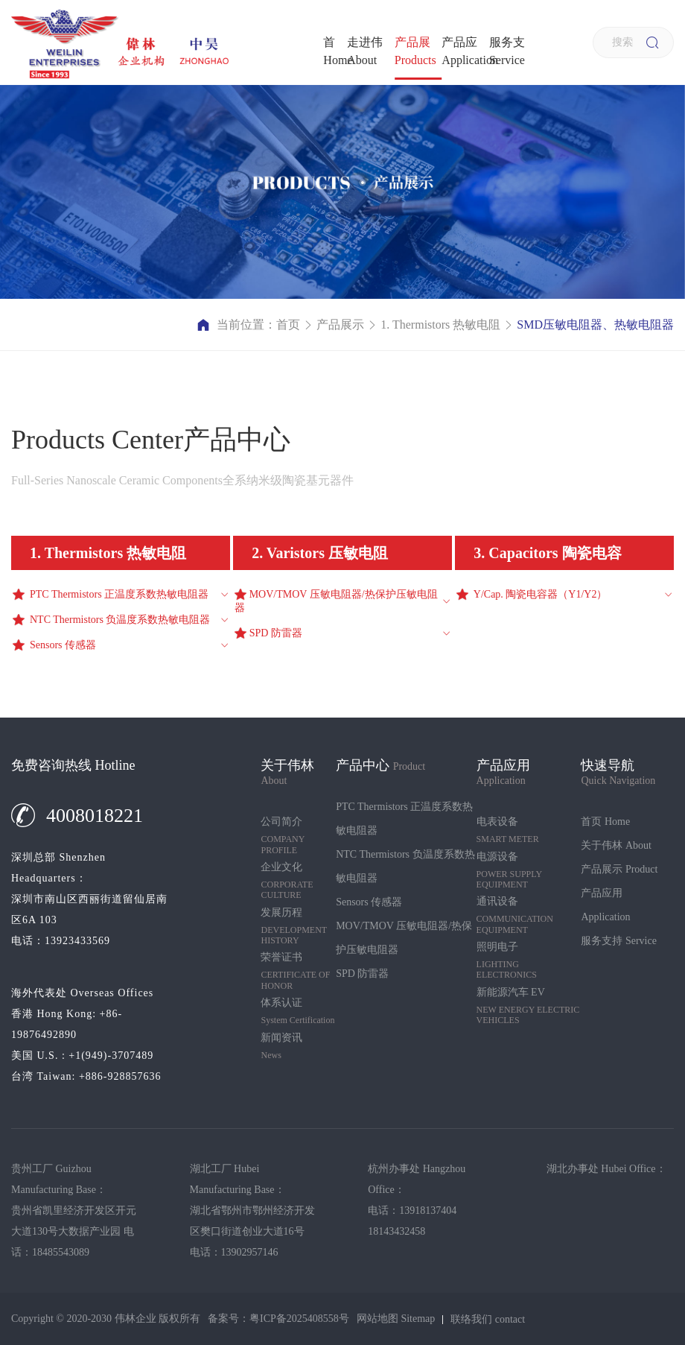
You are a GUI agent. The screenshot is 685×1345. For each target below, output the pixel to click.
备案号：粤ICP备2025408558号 (278, 1318)
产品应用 (465, 51)
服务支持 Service (618, 940)
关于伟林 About (616, 845)
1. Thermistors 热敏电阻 (440, 324)
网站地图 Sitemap (396, 1318)
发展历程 (298, 926)
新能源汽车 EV (529, 1006)
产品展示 (415, 51)
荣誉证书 (298, 971)
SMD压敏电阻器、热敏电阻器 (595, 324)
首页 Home (605, 821)
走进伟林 (365, 51)
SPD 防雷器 (362, 973)
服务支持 (507, 51)
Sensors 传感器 (369, 902)
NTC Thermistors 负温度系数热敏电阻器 (405, 866)
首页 (335, 51)
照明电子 (529, 961)
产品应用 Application (605, 904)
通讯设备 (529, 915)
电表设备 (529, 830)
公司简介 (298, 835)
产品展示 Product (619, 869)
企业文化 (298, 881)
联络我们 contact (487, 1319)
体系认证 (298, 1011)
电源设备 (529, 870)
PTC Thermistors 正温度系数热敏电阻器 (404, 818)
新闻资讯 (298, 1046)
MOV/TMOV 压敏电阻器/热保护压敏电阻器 (404, 937)
